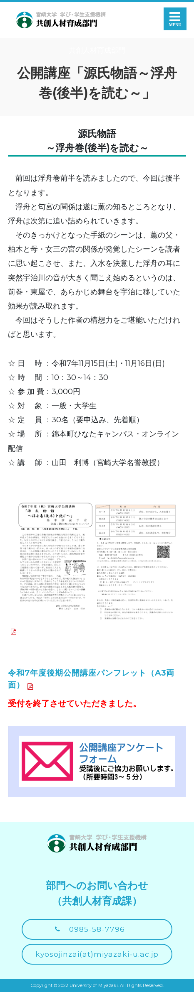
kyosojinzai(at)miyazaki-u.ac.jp (97, 954)
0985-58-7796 (97, 929)
